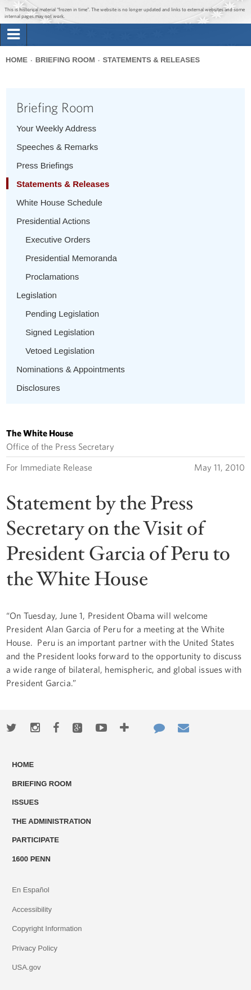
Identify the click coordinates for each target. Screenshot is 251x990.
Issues (25, 802)
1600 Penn (31, 859)
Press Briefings (44, 165)
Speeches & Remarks (57, 147)
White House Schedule (59, 202)
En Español (31, 890)
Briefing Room (65, 60)
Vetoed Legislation (60, 350)
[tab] (13, 35)
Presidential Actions (53, 221)
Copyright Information (47, 928)
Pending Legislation (62, 313)
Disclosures (38, 388)
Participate (35, 840)
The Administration (51, 821)
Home (17, 60)
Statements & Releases (151, 60)
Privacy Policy (34, 948)
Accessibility (32, 909)
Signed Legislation (60, 332)
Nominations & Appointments (70, 369)
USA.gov (26, 967)
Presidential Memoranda (71, 258)
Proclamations (52, 276)
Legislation (36, 295)
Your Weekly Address (56, 128)
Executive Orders (57, 239)
